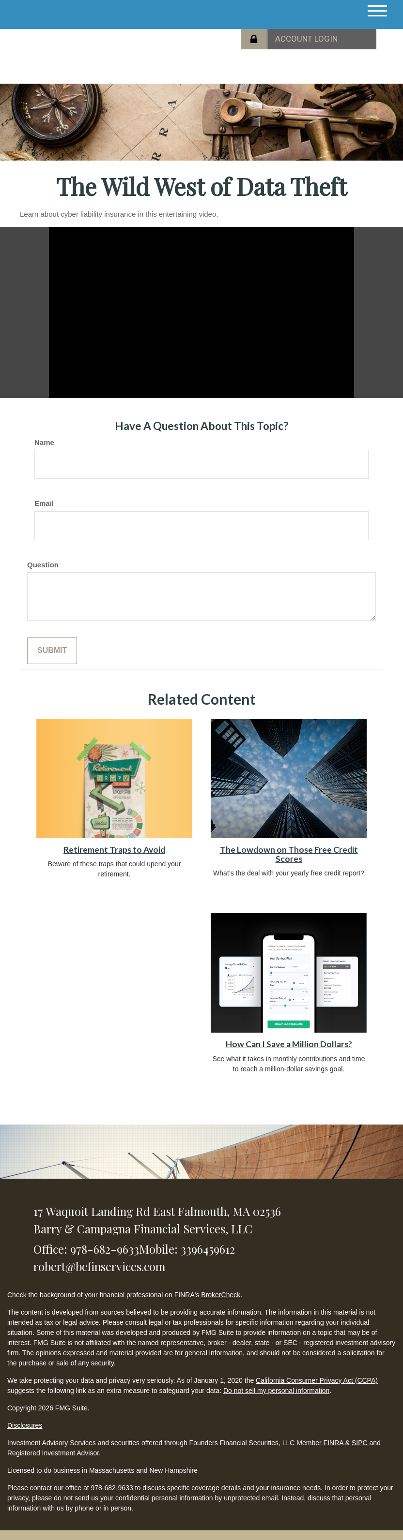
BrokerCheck (220, 1295)
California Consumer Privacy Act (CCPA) (317, 1380)
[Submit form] (52, 650)
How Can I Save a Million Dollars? (289, 1044)
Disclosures (24, 1425)
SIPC (361, 1443)
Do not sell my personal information (276, 1390)
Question (43, 565)
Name (44, 442)
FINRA (333, 1443)
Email (44, 503)
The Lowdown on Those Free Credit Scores (289, 854)
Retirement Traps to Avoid (114, 849)
